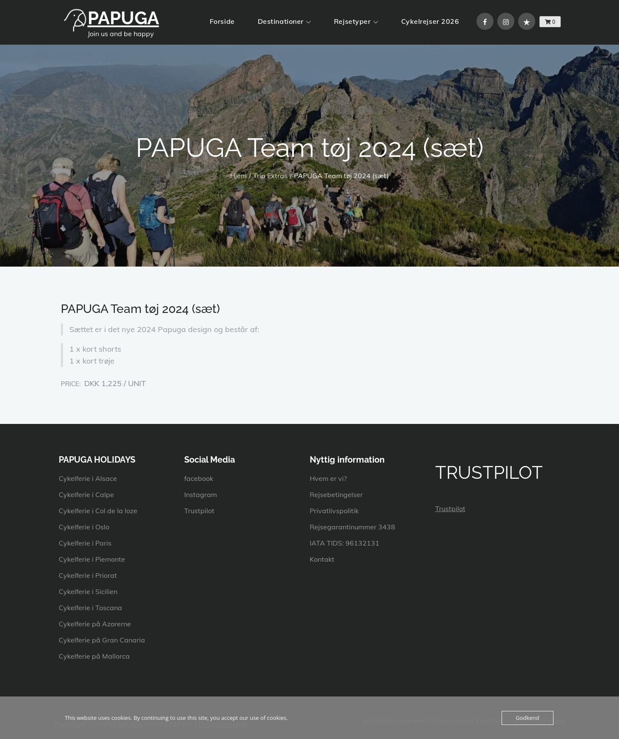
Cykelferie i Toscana (90, 607)
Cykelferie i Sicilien (88, 591)
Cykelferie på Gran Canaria (102, 640)
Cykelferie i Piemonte (92, 559)
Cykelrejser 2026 (430, 21)
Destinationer (284, 21)
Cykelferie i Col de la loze (98, 510)
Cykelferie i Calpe (86, 494)
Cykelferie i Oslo (84, 527)
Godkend (527, 718)
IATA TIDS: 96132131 (344, 543)
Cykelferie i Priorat (88, 575)
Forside (222, 21)
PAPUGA (123, 18)
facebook (198, 478)
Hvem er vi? (328, 478)
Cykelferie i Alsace (88, 478)
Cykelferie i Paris (85, 543)
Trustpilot (199, 510)
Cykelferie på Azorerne (95, 624)
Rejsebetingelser (336, 494)
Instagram (200, 494)
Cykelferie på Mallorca (94, 656)
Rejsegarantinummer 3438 (352, 527)
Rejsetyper (356, 21)
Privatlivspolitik (334, 510)
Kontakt (322, 559)
